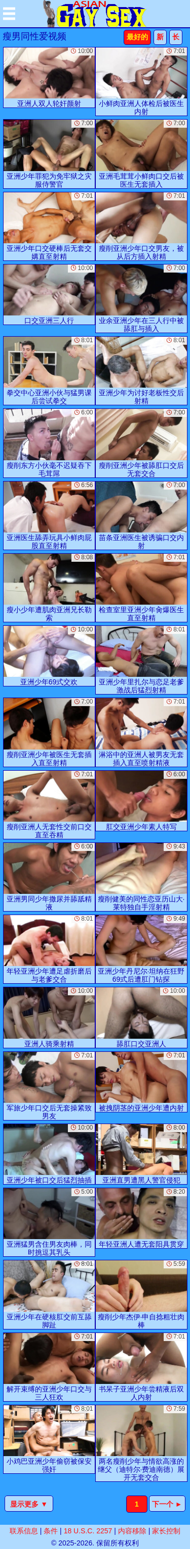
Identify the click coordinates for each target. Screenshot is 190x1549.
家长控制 (166, 1531)
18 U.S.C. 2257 (88, 1531)
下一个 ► (167, 1504)
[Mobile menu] (9, 14)
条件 (51, 1531)
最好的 (137, 37)
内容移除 (132, 1531)
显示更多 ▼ (29, 1504)
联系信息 (24, 1531)
